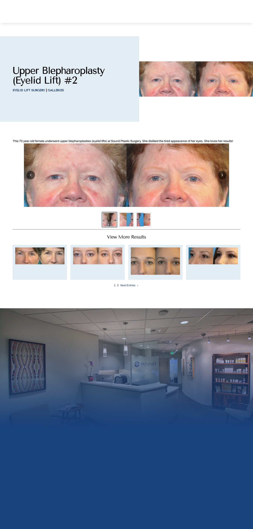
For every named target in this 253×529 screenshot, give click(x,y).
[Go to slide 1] (107, 208)
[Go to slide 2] (126, 208)
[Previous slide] (30, 163)
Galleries (56, 78)
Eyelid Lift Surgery (29, 78)
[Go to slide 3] (145, 208)
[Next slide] (222, 163)
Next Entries (127, 275)
